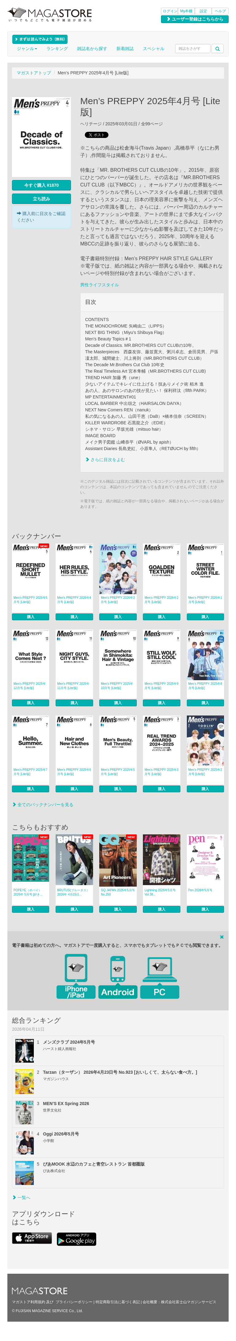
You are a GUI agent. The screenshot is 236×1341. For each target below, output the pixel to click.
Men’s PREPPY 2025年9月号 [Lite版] (161, 686)
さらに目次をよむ (105, 459)
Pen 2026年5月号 (200, 890)
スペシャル (153, 48)
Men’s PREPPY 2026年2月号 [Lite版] (161, 600)
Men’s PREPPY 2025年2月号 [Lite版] (205, 772)
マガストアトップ (34, 72)
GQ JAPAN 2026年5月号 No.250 (118, 892)
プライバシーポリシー (74, 1302)
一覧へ (21, 1197)
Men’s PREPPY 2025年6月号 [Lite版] (74, 772)
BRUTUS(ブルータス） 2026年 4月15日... (73, 892)
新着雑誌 (125, 48)
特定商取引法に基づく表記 (118, 1302)
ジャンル (27, 48)
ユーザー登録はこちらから (194, 19)
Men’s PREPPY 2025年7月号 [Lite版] (30, 772)
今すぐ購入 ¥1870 (41, 185)
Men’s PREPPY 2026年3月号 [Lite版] (118, 600)
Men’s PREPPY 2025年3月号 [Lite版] (161, 772)
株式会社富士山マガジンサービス (188, 1302)
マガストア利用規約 (28, 1302)
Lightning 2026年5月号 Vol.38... (159, 892)
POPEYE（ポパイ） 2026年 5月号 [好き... (28, 892)
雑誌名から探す (92, 48)
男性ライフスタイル (99, 284)
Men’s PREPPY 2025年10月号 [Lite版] (117, 686)
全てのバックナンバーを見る (42, 804)
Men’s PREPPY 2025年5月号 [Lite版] (118, 772)
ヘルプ (220, 11)
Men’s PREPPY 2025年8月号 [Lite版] (205, 686)
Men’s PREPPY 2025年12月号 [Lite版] (30, 686)
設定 (203, 11)
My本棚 (186, 11)
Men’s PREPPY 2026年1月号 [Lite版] (205, 600)
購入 (30, 617)
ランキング (57, 48)
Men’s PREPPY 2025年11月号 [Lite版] (73, 686)
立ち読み (41, 198)
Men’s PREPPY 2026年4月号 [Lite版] (74, 600)
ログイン (170, 11)
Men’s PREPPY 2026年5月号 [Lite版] (30, 600)
